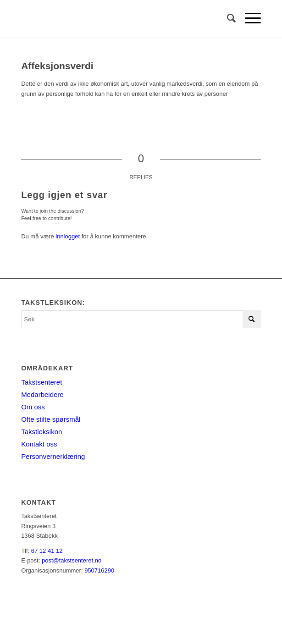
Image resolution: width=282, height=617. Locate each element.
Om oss (33, 407)
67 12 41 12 (47, 550)
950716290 (99, 570)
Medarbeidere (42, 394)
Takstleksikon (41, 431)
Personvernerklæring (53, 456)
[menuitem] (227, 18)
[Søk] (227, 18)
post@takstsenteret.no (71, 560)
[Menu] (248, 18)
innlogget (67, 236)
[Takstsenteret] (117, 18)
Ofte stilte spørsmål (50, 419)
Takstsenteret (41, 382)
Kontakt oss (39, 444)
